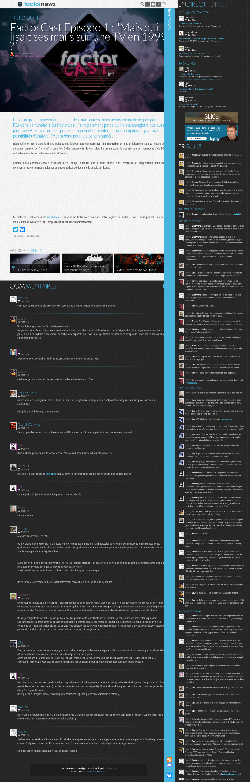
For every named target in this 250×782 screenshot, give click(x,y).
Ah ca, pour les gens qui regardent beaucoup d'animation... (211, 76)
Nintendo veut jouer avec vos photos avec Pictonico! (211, 38)
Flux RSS (179, 759)
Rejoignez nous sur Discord (179, 765)
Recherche (140, 4)
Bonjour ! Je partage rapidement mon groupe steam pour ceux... (213, 106)
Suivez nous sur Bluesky (179, 775)
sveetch (197, 47)
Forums (197, 62)
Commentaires (204, 12)
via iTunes (51, 217)
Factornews (15, 236)
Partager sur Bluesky (20, 229)
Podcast (24, 236)
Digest (230, 4)
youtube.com (211, 401)
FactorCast (33, 236)
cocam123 (198, 97)
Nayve (197, 82)
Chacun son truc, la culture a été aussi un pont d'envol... (210, 55)
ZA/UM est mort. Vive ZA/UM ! (201, 53)
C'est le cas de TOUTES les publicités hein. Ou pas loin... (210, 40)
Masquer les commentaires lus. (163, 286)
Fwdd (197, 67)
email (19, 56)
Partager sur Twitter (13, 229)
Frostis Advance (201, 32)
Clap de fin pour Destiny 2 (200, 23)
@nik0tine (29, 56)
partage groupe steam (198, 103)
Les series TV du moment (199, 73)
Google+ (40, 56)
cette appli (49, 473)
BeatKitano (199, 17)
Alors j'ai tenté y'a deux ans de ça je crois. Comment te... (210, 25)
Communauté (179, 375)
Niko (17, 53)
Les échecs (193, 91)
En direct (202, 4)
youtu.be (198, 222)
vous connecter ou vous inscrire (92, 771)
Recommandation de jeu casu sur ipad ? (206, 88)
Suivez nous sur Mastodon (179, 770)
